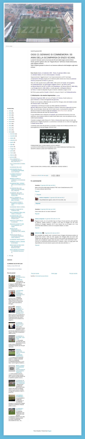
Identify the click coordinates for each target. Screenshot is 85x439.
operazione (34, 105)
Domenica (33, 98)
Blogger (49, 431)
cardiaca (40, 118)
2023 (10, 111)
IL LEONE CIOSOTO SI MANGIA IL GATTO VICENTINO (15, 175)
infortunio (36, 99)
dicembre (12, 134)
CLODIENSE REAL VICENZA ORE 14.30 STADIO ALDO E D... (17, 185)
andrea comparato (44, 197)
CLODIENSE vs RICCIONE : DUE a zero (20, 337)
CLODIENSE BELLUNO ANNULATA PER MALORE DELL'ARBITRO (17, 189)
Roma (54, 73)
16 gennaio (39, 98)
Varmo (39, 73)
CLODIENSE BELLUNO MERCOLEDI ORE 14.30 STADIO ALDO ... (16, 217)
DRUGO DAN (38, 233)
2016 (10, 125)
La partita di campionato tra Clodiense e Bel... (16, 210)
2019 (10, 119)
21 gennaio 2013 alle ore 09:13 (56, 197)
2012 (10, 255)
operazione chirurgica (37, 78)
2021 (10, 115)
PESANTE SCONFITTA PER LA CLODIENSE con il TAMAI (17, 225)
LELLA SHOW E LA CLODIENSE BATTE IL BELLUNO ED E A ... (16, 160)
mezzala (58, 74)
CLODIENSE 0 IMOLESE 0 (19, 409)
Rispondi (37, 191)
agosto (12, 142)
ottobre (12, 138)
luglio (11, 144)
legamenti (48, 99)
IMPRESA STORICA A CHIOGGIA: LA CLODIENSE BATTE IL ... (17, 180)
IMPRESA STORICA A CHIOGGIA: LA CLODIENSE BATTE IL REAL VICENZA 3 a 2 (20, 310)
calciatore (34, 74)
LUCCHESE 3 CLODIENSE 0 (19, 396)
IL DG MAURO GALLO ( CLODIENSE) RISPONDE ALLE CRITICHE (17, 171)
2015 (10, 127)
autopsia (53, 114)
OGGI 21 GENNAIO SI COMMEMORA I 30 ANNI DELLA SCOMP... (17, 199)
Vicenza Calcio (36, 103)
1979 (48, 86)
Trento (53, 98)
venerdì (63, 105)
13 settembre (45, 73)
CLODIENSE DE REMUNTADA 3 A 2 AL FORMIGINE (20, 382)
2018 (10, 121)
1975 (65, 84)
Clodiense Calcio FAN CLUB (13, 265)
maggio (12, 148)
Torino (34, 89)
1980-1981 (74, 86)
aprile (11, 150)
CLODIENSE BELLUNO (16, 167)
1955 (50, 73)
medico (71, 102)
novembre (12, 136)
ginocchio (56, 99)
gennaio (12, 157)
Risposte (39, 194)
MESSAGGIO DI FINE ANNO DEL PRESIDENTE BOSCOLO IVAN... (17, 246)
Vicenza (58, 120)
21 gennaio (60, 73)
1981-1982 (45, 88)
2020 (10, 117)
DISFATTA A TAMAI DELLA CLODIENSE (16, 221)
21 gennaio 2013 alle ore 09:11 (47, 185)
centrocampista (50, 74)
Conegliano (71, 83)
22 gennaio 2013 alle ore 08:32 (51, 233)
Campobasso (56, 86)
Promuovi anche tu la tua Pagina (14, 269)
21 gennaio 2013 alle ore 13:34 (52, 218)
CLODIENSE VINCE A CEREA (17, 207)
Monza (34, 86)
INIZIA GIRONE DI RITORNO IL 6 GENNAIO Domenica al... (17, 251)
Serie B (39, 86)
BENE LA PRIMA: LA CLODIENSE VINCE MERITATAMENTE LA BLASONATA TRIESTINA (20, 369)
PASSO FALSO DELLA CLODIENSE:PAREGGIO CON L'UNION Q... (17, 236)
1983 (64, 73)
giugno (12, 146)
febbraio (12, 155)
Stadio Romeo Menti (37, 123)
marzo (12, 153)
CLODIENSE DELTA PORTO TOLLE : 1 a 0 (19, 324)
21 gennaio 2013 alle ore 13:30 (47, 209)
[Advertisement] (14, 77)
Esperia (64, 88)
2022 (10, 113)
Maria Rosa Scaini (62, 110)
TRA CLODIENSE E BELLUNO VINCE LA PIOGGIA (17, 213)
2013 (10, 132)
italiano (39, 74)
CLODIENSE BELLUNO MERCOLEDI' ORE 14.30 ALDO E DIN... (17, 194)
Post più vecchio (73, 273)
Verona (64, 86)
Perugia (36, 88)
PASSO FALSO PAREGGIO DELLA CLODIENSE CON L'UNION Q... (17, 230)
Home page (9, 46)
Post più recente (35, 273)
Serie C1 (45, 80)
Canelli (64, 83)
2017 (10, 123)
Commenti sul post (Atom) (42, 276)
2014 (10, 130)
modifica (58, 95)
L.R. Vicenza (59, 98)
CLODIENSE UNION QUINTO (17, 239)
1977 (69, 84)
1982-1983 (50, 83)
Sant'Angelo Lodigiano (50, 84)
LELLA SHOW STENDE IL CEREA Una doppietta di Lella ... (16, 204)
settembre (12, 140)
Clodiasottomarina (37, 84)
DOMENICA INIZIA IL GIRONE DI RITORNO (17, 242)
